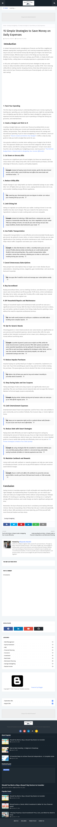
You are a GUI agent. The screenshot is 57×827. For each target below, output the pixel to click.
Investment (28, 655)
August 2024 (28, 703)
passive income (28, 666)
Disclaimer (23, 821)
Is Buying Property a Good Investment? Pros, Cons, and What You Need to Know (32, 814)
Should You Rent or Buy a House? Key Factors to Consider (27, 740)
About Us (16, 821)
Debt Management (28, 642)
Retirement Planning (28, 661)
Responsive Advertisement (28, 17)
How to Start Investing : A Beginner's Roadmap (24, 748)
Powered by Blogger (23, 687)
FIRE (28, 647)
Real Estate (28, 658)
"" (23, 136)
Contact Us (41, 821)
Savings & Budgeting (12, 25)
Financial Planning (28, 650)
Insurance (28, 653)
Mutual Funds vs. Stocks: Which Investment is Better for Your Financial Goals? (31, 805)
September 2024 (28, 700)
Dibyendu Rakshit (9, 38)
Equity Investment (28, 644)
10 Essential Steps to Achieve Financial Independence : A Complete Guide (32, 756)
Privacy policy (32, 821)
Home (4, 25)
